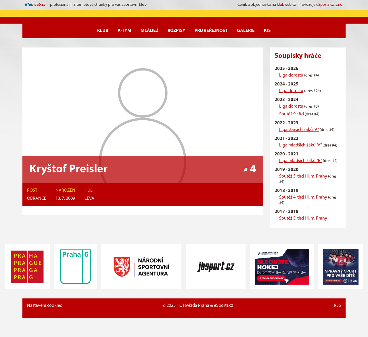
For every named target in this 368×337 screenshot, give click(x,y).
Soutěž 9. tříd (291, 114)
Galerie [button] (246, 30)
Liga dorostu (291, 75)
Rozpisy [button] (176, 30)
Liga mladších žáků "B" (300, 161)
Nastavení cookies (44, 305)
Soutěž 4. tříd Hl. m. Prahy (303, 197)
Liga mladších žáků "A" (300, 145)
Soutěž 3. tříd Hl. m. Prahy (303, 218)
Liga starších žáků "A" (299, 129)
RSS (337, 305)
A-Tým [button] (124, 30)
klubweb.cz (286, 5)
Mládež (149, 30)
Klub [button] (102, 30)
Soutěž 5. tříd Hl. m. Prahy (303, 176)
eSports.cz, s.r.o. (329, 5)
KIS (267, 30)
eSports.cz (223, 305)
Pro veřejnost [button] (211, 30)
